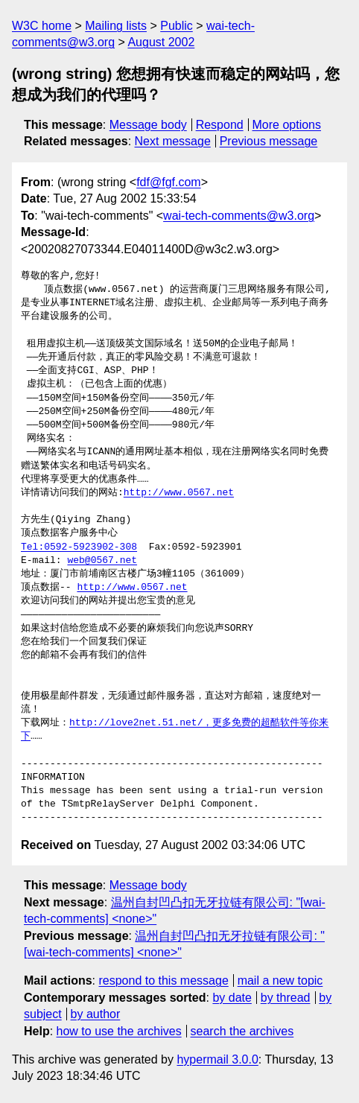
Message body (148, 124)
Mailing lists (116, 25)
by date (231, 997)
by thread (286, 997)
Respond (220, 124)
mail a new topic (280, 980)
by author (96, 1014)
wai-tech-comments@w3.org (238, 215)
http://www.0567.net (179, 493)
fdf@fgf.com (168, 182)
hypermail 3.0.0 (217, 1059)
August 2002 (160, 42)
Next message (173, 141)
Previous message (269, 141)
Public (176, 25)
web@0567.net (102, 561)
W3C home (42, 25)
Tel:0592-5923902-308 (79, 547)
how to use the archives (119, 1031)
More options (287, 124)
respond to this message (163, 980)
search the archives (242, 1031)
